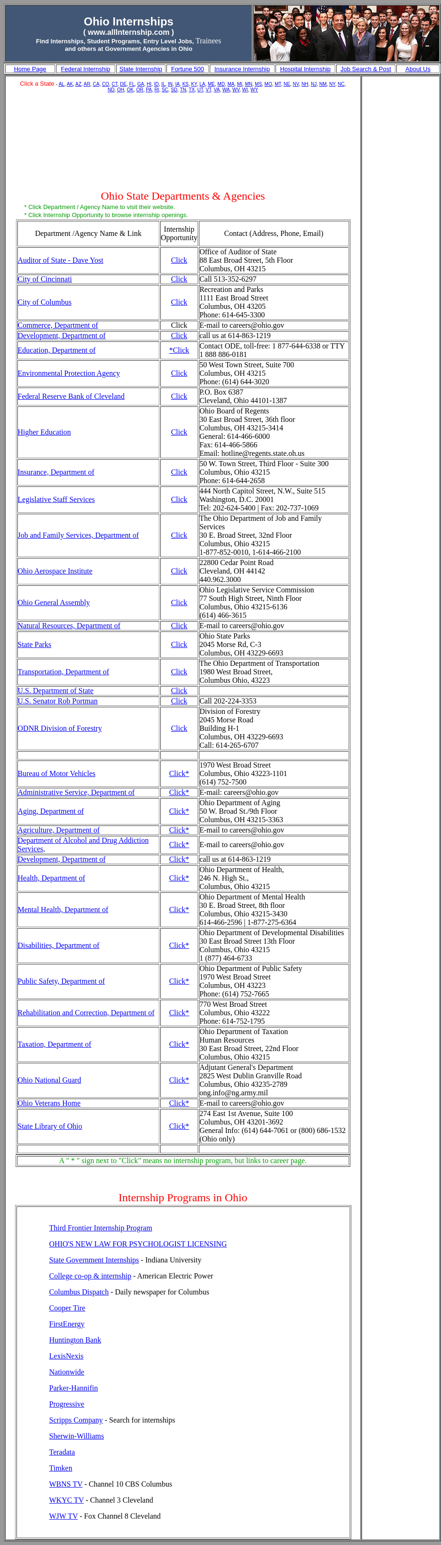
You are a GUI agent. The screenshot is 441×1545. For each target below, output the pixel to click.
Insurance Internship (242, 69)
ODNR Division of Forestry (60, 728)
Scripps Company (76, 1420)
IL (163, 84)
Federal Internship (85, 69)
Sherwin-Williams (76, 1436)
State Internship (140, 69)
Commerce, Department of (58, 325)
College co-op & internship (90, 1276)
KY (194, 84)
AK (70, 84)
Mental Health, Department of (63, 910)
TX (192, 89)
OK (130, 89)
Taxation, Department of (55, 1044)
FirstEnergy (67, 1324)
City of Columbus (45, 302)
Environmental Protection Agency (69, 373)
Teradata (62, 1452)
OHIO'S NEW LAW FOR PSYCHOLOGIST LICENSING (138, 1244)
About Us (417, 69)
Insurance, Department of (56, 472)
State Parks (35, 644)
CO (105, 84)
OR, (140, 89)
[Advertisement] (183, 143)
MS (258, 84)
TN (183, 89)
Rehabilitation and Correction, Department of (86, 1013)
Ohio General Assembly (54, 603)
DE (123, 84)
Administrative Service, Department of (76, 792)
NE (287, 84)
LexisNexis (66, 1356)
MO (268, 84)
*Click (179, 350)
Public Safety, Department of (61, 981)
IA (177, 84)
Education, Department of (57, 350)
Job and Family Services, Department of (78, 535)
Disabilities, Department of (59, 945)
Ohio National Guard (49, 1080)
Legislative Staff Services (56, 499)
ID (156, 84)
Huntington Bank (75, 1340)
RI (156, 89)
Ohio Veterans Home (49, 1103)
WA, (226, 89)
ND (111, 89)
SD (174, 89)
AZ (78, 84)
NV (296, 84)
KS (185, 84)
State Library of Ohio (50, 1126)
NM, (323, 84)
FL (132, 84)
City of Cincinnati (45, 279)
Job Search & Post (365, 69)
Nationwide (67, 1372)
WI (245, 89)
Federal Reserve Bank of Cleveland (71, 396)
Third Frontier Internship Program (100, 1228)
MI (239, 84)
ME (211, 84)
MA (231, 84)
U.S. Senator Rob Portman (58, 701)
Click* (179, 773)
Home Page (30, 69)
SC (165, 89)
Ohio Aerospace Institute (55, 571)
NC (341, 84)
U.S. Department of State (56, 691)
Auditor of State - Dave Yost (60, 260)
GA (140, 84)
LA (202, 84)
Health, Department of (52, 878)
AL (61, 84)
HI (149, 84)
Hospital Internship (305, 69)
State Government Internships (94, 1260)
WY (254, 89)
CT (115, 84)
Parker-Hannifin (73, 1388)
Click (179, 260)
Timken (60, 1468)
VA (217, 89)
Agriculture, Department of (59, 830)
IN (170, 84)
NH (304, 84)
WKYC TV (66, 1500)
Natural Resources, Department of (69, 626)
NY (332, 84)
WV (235, 89)
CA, (97, 84)
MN (248, 84)
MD (221, 84)
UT (200, 89)
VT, (209, 89)
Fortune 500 (187, 69)
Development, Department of (62, 336)
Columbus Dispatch (79, 1292)
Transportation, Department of (63, 672)
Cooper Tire (67, 1308)
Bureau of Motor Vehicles (56, 773)
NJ (313, 84)
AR (87, 84)
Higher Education (44, 432)
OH (120, 89)
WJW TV (63, 1516)
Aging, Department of (51, 811)
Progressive (67, 1404)
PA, (149, 89)
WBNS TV (66, 1484)
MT (278, 84)
